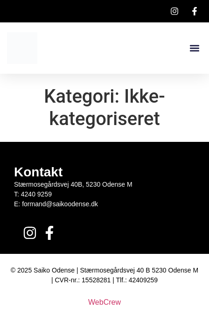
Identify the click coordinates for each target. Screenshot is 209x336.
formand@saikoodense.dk (60, 204)
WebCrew (104, 302)
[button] (194, 48)
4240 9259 (36, 194)
